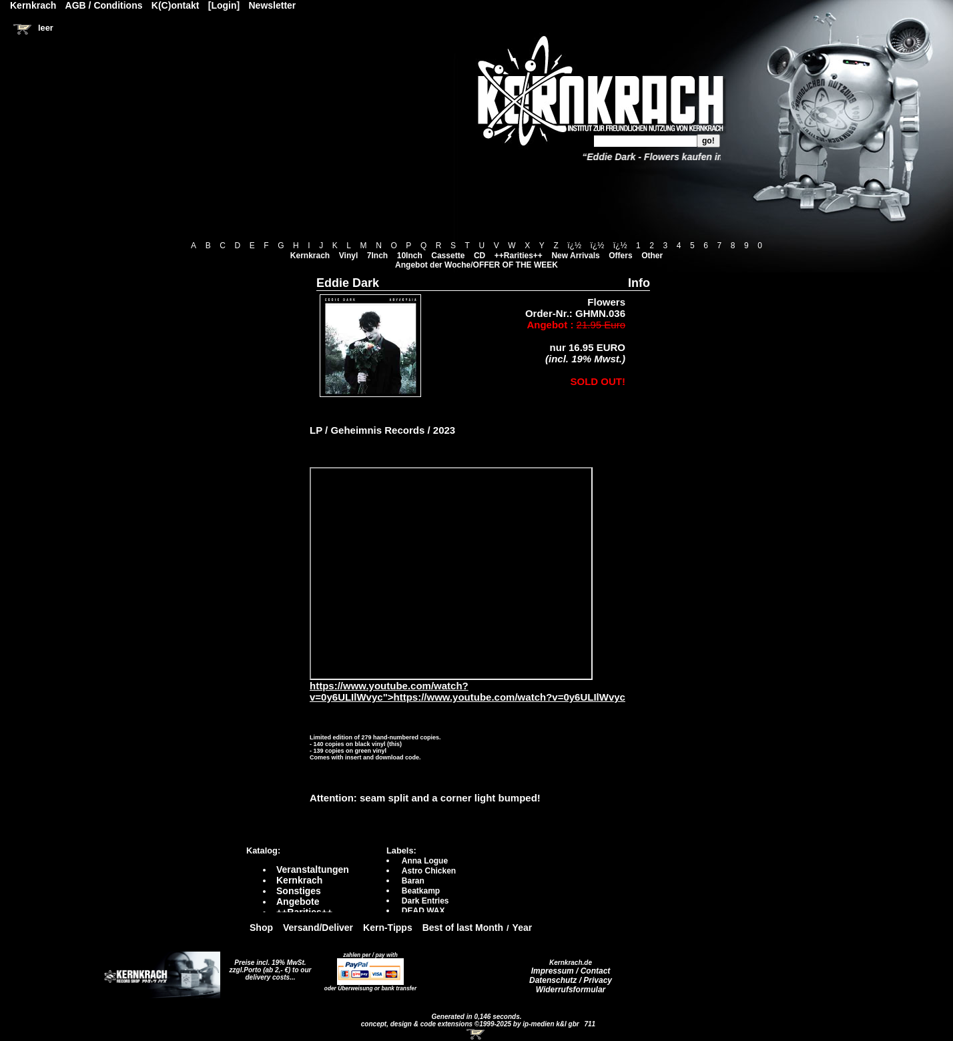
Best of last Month (462, 927)
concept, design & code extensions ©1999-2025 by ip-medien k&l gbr (471, 1024)
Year (523, 927)
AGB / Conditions (104, 5)
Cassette (447, 255)
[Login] (224, 5)
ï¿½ (574, 245)
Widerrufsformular (571, 989)
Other (652, 255)
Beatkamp (421, 891)
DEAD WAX (423, 911)
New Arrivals (575, 255)
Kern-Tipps (387, 927)
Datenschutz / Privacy (570, 980)
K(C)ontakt (175, 5)
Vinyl (348, 255)
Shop (261, 927)
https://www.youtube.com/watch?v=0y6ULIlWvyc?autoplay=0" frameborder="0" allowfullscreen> (451, 573)
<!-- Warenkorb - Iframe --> (476, 1034)
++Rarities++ (519, 255)
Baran (413, 881)
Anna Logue (425, 860)
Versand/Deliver (318, 927)
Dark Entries (425, 901)
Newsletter (272, 5)
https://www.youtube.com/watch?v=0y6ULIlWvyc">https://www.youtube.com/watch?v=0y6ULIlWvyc (467, 687)
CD (479, 255)
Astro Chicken (429, 871)
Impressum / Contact (571, 971)
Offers (620, 255)
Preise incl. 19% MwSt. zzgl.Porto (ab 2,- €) (268, 966)
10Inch (409, 255)
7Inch (377, 255)
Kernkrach (310, 255)
